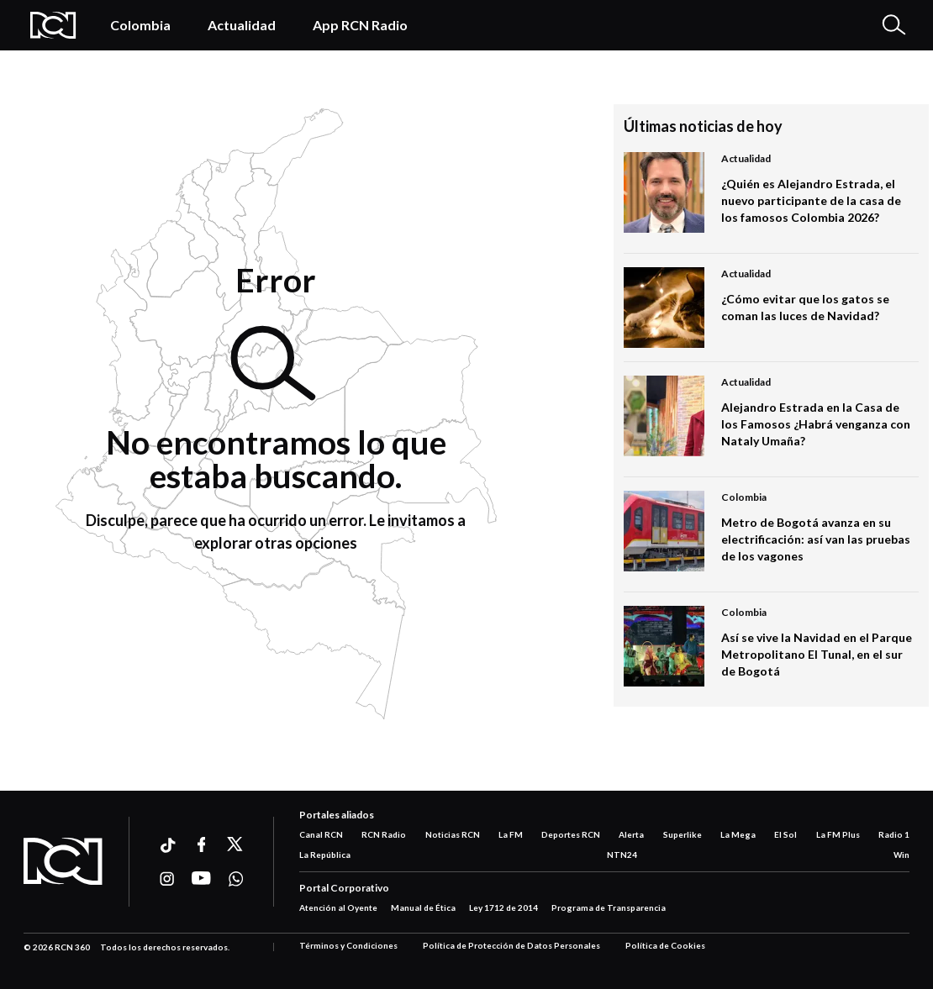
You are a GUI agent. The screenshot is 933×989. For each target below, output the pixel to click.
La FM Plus (838, 834)
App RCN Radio (360, 25)
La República (325, 855)
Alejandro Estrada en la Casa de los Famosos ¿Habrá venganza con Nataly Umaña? (815, 424)
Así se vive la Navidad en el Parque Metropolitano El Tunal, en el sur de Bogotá (816, 654)
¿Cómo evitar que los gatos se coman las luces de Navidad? (805, 307)
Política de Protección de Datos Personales (511, 945)
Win (901, 855)
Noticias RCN (452, 834)
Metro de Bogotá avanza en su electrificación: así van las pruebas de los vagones (815, 539)
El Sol (785, 834)
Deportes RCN (570, 834)
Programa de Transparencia (608, 907)
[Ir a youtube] (201, 878)
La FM (510, 834)
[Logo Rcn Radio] (53, 25)
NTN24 (622, 855)
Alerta (631, 834)
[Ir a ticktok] (166, 847)
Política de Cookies (665, 945)
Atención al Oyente (338, 907)
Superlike (682, 834)
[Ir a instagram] (166, 878)
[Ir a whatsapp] (235, 878)
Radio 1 (893, 834)
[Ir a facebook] (201, 844)
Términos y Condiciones (348, 945)
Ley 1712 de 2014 (503, 907)
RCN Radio (383, 834)
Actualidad (242, 25)
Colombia (140, 25)
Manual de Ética (423, 907)
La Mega (738, 834)
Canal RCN (321, 834)
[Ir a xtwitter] (235, 844)
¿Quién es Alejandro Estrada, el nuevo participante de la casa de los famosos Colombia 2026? (811, 200)
